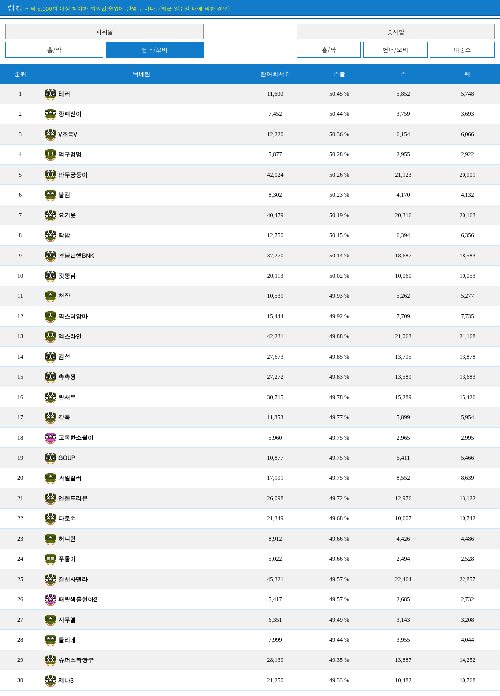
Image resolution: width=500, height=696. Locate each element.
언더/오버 (155, 49)
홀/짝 (54, 49)
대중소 (462, 49)
